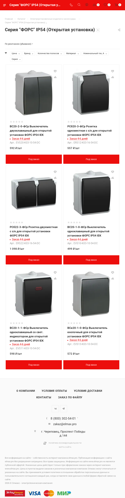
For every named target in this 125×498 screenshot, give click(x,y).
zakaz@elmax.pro (64, 424)
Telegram (63, 408)
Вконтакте (55, 408)
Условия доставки (88, 390)
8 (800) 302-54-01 (63, 418)
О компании (25, 390)
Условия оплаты (54, 390)
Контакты (43, 397)
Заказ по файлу (70, 397)
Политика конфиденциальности (65, 443)
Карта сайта (65, 447)
